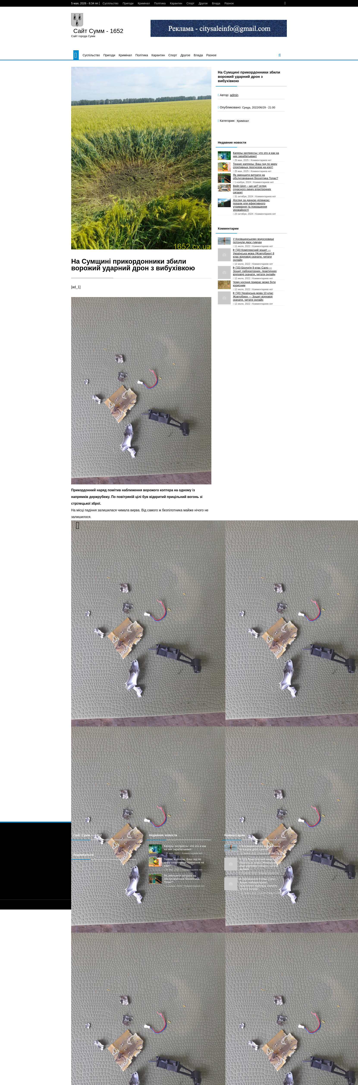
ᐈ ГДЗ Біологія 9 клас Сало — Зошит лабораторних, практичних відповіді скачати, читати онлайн (255, 271)
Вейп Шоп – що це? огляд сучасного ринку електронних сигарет (252, 189)
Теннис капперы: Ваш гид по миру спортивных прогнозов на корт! (255, 165)
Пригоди (128, 3)
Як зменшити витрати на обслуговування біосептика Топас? (255, 176)
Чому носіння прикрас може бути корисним (254, 283)
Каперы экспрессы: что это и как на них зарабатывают (256, 154)
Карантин (176, 3)
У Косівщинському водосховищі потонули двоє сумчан (253, 240)
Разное (229, 3)
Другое (203, 3)
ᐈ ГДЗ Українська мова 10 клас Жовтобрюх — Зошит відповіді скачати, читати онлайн (253, 296)
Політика (160, 3)
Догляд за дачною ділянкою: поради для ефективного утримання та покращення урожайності (251, 205)
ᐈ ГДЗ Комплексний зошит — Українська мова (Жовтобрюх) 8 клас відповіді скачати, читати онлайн (253, 254)
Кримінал (144, 3)
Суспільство (110, 3)
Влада (216, 3)
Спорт (191, 3)
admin (234, 95)
